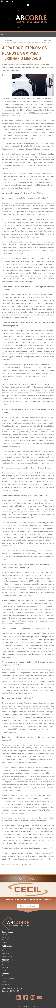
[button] (28, 5)
